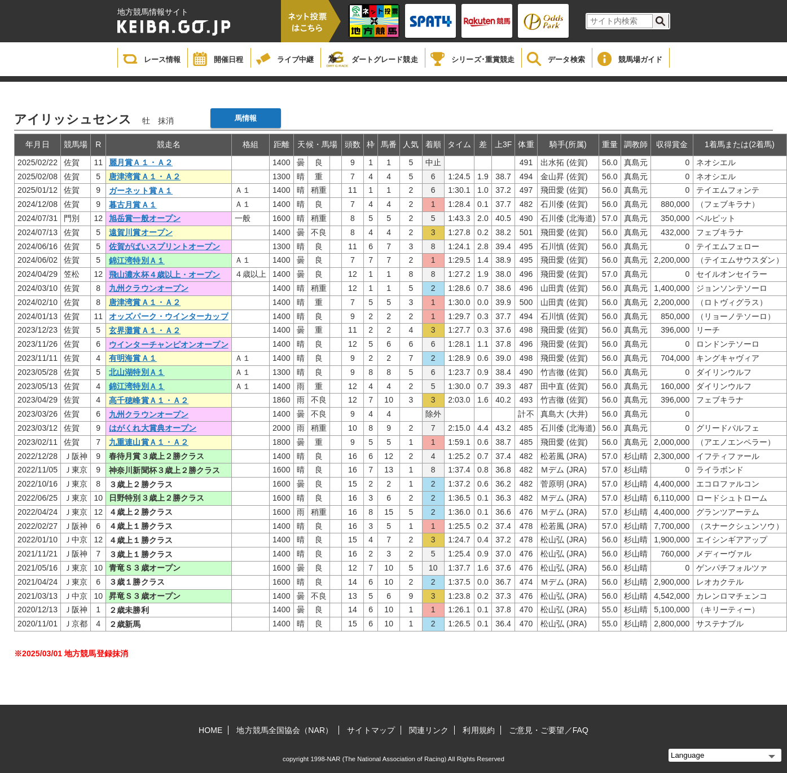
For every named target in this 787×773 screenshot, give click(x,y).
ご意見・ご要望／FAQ (548, 730)
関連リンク (429, 730)
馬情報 (246, 118)
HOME (210, 730)
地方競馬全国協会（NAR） (284, 730)
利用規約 (478, 730)
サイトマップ (371, 730)
